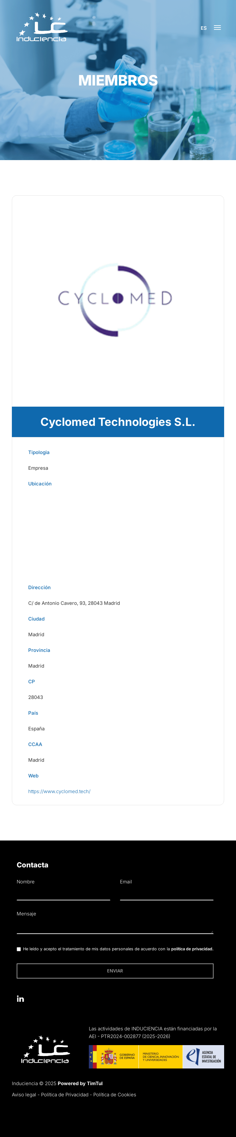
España (36, 729)
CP (31, 681)
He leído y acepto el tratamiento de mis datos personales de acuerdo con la (118, 948)
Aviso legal (24, 1095)
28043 (35, 697)
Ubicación (40, 484)
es (203, 28)
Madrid (36, 634)
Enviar (115, 971)
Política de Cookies (114, 1095)
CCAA (35, 744)
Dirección (39, 587)
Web (33, 776)
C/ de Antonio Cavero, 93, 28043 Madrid (74, 603)
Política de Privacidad (64, 1095)
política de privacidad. (192, 948)
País (33, 713)
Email (126, 882)
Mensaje (26, 914)
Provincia (39, 650)
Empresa (38, 468)
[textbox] (115, 927)
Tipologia (39, 452)
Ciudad (36, 619)
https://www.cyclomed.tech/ (59, 791)
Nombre (26, 882)
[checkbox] (19, 949)
